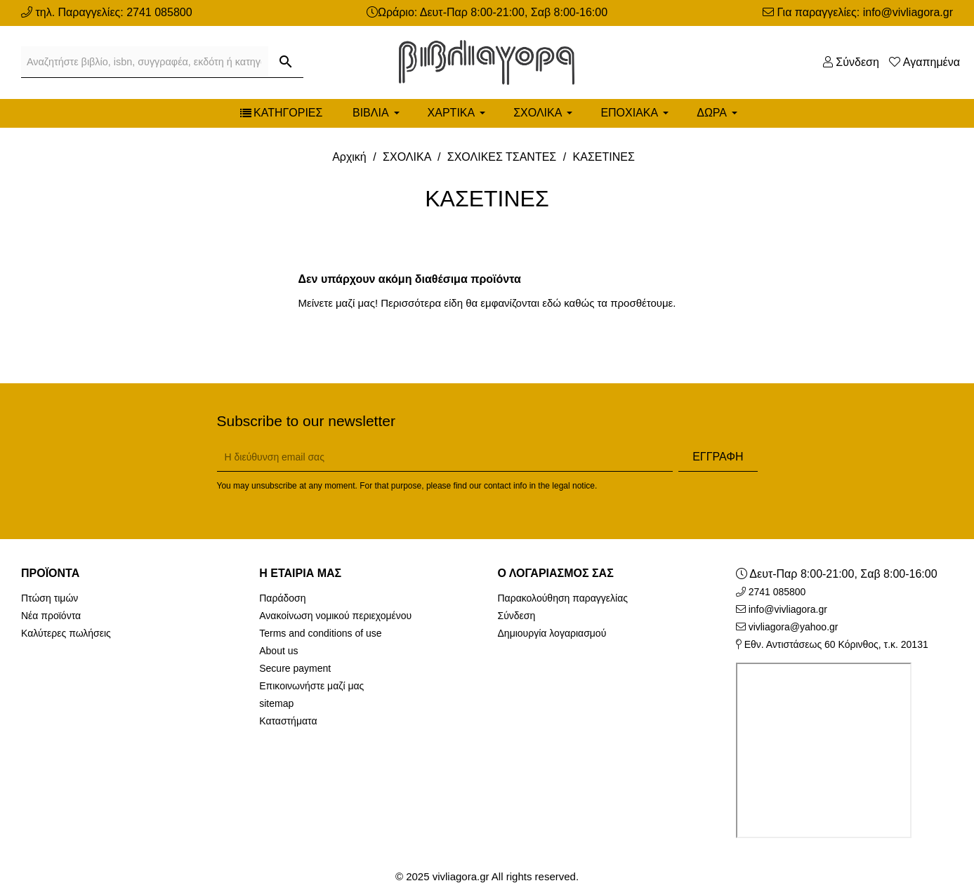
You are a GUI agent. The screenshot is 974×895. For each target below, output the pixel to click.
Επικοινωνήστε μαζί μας (311, 685)
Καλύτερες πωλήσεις (66, 633)
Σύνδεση (517, 615)
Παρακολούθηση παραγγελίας (563, 598)
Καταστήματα (288, 721)
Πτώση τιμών (49, 598)
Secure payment (295, 668)
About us (278, 650)
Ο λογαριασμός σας (556, 573)
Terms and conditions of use (320, 633)
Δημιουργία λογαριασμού (552, 633)
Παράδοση (282, 598)
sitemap (276, 703)
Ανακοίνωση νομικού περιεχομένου (335, 615)
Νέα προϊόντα (51, 615)
